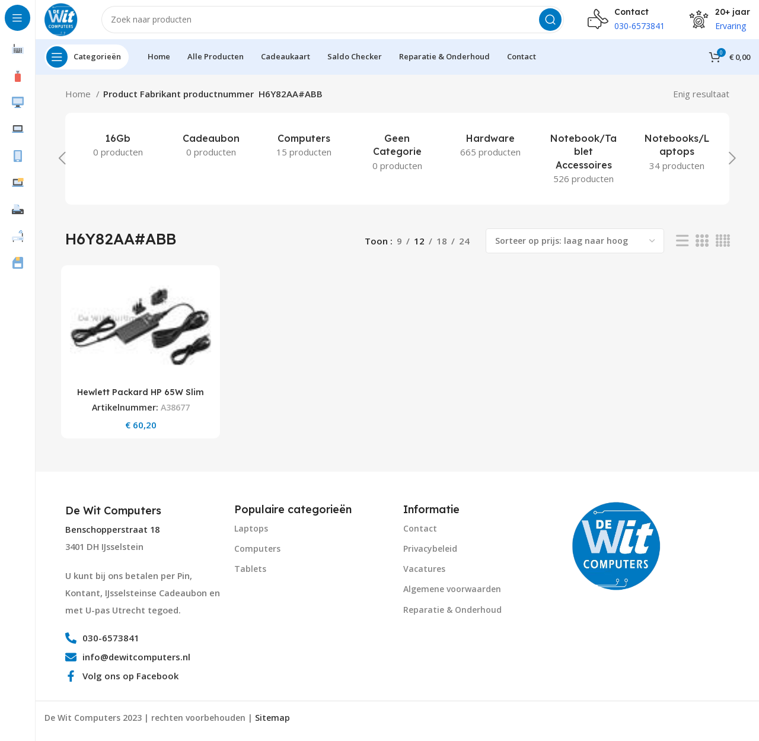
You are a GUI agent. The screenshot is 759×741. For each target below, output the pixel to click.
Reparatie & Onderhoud (452, 615)
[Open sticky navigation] (87, 65)
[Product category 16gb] (117, 153)
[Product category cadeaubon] (210, 153)
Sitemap (272, 723)
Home (79, 102)
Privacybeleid (430, 553)
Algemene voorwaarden (452, 594)
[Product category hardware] (490, 153)
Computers (257, 553)
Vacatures (424, 574)
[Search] (337, 23)
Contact (420, 533)
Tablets (250, 574)
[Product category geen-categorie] (397, 160)
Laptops (251, 533)
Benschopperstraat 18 (112, 535)
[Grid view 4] (722, 249)
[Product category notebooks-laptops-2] (676, 160)
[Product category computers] (304, 153)
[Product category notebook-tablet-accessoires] (583, 167)
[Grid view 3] (701, 249)
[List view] (682, 249)
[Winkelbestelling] (575, 249)
